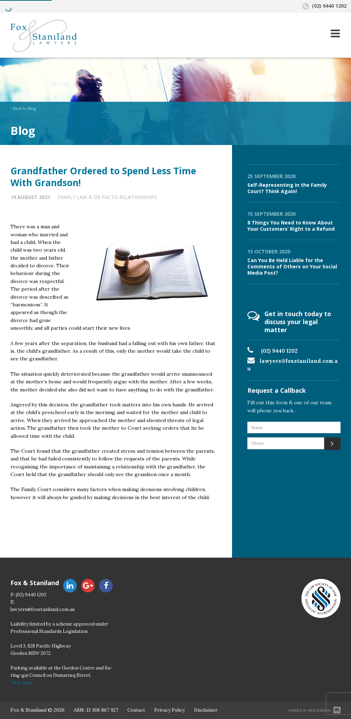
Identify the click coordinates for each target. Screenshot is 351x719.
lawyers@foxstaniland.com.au (42, 609)
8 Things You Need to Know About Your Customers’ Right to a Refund (291, 225)
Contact (136, 710)
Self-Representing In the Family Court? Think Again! (287, 188)
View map (21, 683)
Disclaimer (205, 710)
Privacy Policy (169, 710)
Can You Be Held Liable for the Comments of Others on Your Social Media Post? (292, 266)
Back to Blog (23, 108)
